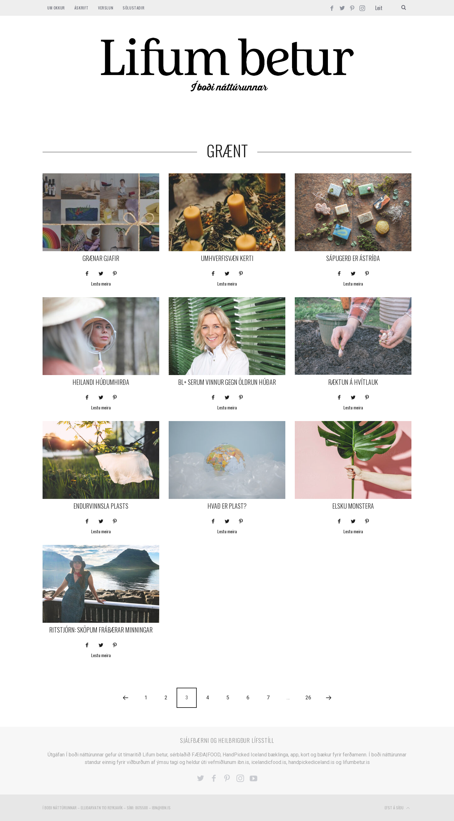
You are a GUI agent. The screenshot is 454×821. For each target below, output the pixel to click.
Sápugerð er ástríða (353, 258)
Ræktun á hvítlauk (353, 382)
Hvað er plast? (227, 506)
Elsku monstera (353, 506)
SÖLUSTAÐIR (133, 7)
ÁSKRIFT (81, 7)
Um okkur (56, 7)
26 (308, 698)
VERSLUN (105, 7)
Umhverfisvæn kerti (227, 258)
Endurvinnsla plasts (100, 506)
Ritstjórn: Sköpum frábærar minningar (101, 629)
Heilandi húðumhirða (101, 382)
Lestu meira (101, 284)
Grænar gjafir (101, 258)
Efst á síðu (397, 808)
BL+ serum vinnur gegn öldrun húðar (227, 382)
